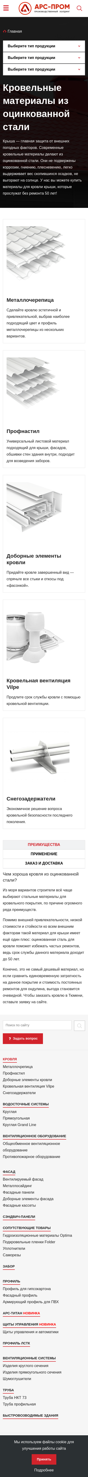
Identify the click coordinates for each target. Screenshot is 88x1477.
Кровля (10, 1059)
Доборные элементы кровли (27, 1080)
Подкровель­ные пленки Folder (29, 1242)
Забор (9, 1266)
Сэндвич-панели (19, 1217)
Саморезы (12, 1255)
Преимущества (44, 845)
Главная (12, 31)
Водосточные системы (26, 1104)
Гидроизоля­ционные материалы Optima (37, 1235)
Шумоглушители (17, 1379)
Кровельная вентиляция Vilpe (28, 1086)
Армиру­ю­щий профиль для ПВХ (31, 1302)
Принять (44, 1459)
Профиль (11, 1281)
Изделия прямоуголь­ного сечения (32, 1372)
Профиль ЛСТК (16, 1343)
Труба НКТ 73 (15, 1398)
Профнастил (14, 1073)
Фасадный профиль (20, 1295)
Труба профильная (19, 1404)
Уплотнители (14, 1248)
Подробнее (44, 1470)
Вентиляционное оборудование (34, 1136)
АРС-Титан (12, 1313)
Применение (44, 854)
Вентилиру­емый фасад (23, 1179)
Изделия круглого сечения (25, 1366)
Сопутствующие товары (27, 1228)
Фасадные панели (18, 1192)
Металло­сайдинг (17, 1186)
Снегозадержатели (19, 1093)
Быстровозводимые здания (30, 1415)
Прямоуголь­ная (16, 1118)
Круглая (9, 1112)
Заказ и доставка (44, 863)
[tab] (44, 938)
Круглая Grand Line (19, 1125)
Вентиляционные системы (29, 1358)
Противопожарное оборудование (31, 1157)
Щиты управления (20, 1324)
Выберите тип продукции (31, 46)
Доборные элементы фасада (28, 1199)
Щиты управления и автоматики (30, 1332)
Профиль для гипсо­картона (27, 1289)
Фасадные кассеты (19, 1205)
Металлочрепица (18, 1067)
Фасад (9, 1172)
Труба (8, 1390)
